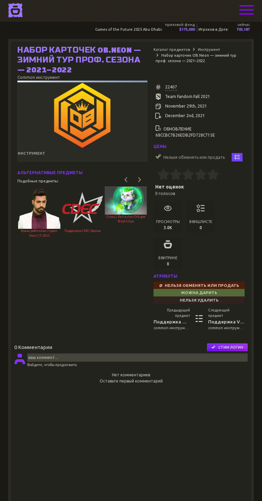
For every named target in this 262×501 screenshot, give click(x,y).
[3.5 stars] (197, 175)
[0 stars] (155, 175)
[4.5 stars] (210, 175)
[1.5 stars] (173, 175)
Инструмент (209, 49)
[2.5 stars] (185, 175)
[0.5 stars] (160, 175)
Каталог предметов (172, 49)
